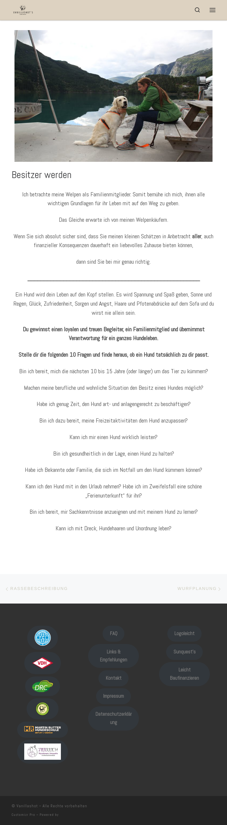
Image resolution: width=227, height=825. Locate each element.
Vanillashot (27, 805)
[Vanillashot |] (23, 9)
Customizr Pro (23, 815)
